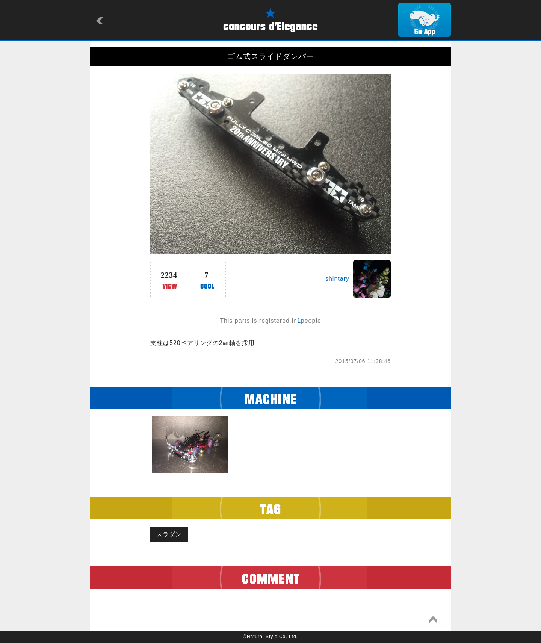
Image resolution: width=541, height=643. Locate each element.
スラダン (169, 534)
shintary (337, 278)
